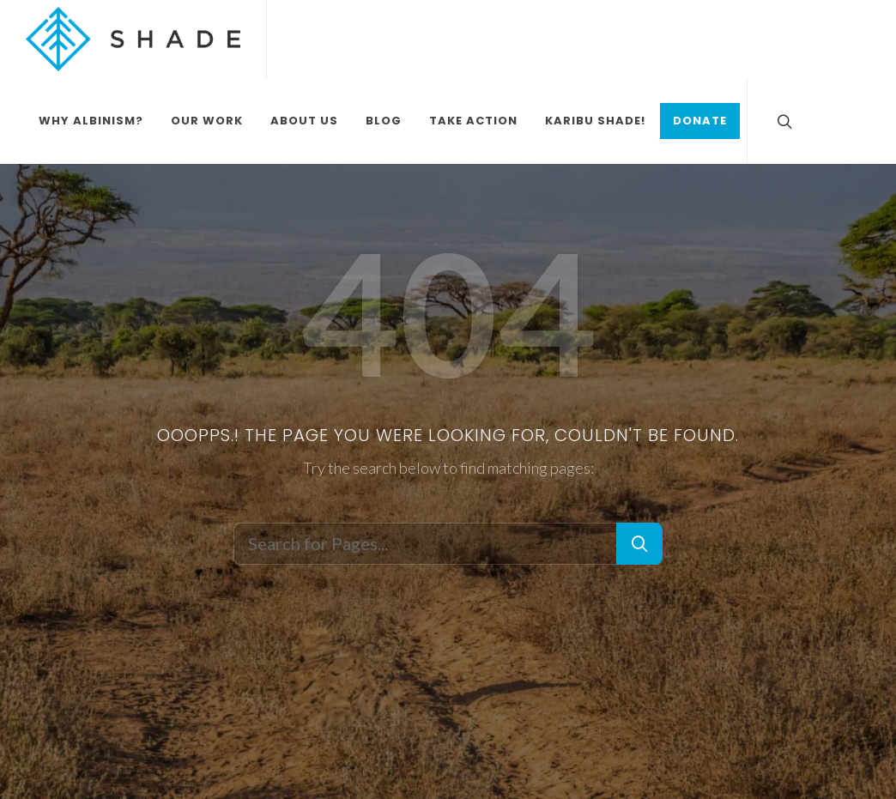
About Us (304, 120)
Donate (700, 120)
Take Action (473, 120)
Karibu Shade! (595, 120)
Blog (384, 120)
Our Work (207, 120)
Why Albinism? (91, 120)
